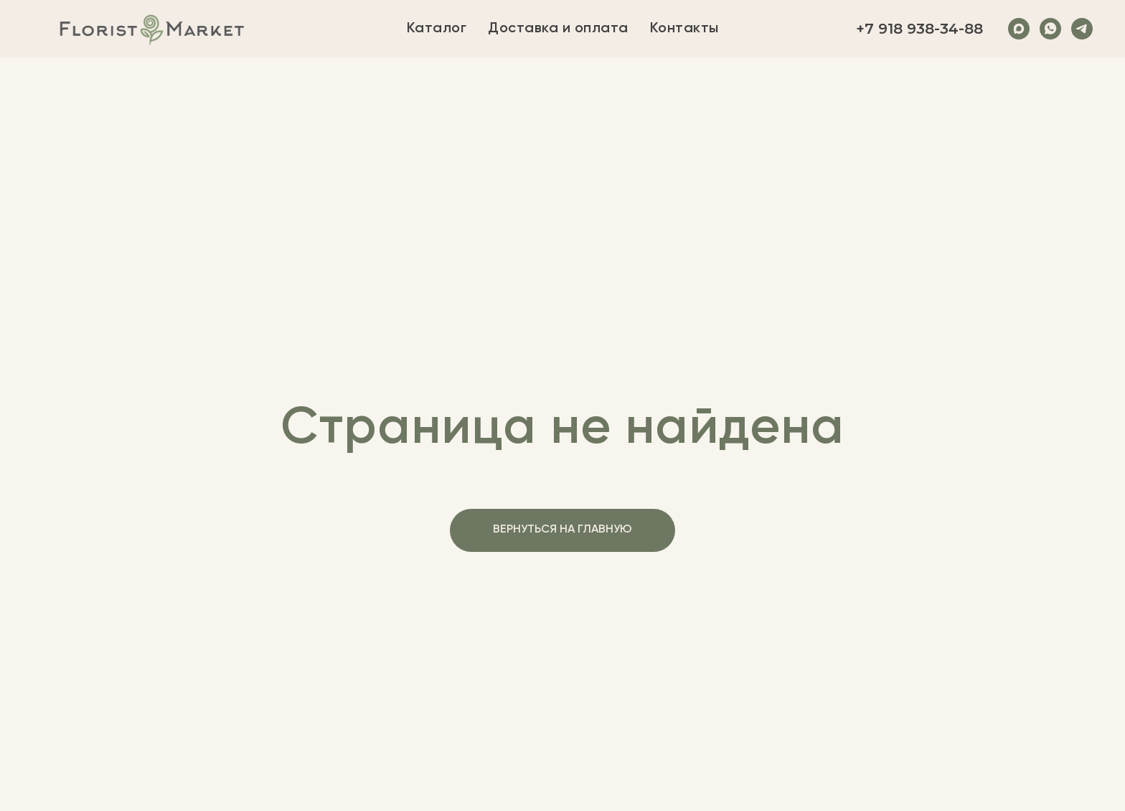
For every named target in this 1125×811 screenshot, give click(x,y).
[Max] (1019, 28)
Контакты (684, 29)
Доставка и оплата (558, 29)
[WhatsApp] (1050, 28)
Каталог (437, 29)
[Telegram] (1082, 28)
